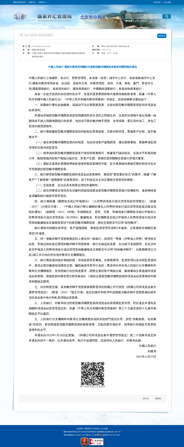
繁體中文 (42, 2)
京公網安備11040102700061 (110, 435)
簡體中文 (32, 2)
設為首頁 (157, 2)
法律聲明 (79, 429)
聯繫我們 (88, 429)
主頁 (26, 35)
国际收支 (144, 21)
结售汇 (137, 21)
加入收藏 (167, 2)
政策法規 (33, 35)
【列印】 (146, 398)
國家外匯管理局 (19, 2)
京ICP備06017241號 (89, 435)
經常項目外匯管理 (45, 35)
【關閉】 (158, 398)
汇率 (156, 21)
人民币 (161, 21)
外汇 (151, 21)
